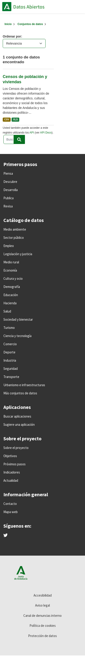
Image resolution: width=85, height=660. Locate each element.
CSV (6, 119)
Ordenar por (12, 36)
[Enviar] (19, 139)
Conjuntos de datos (30, 24)
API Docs (46, 132)
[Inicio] (8, 24)
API (31, 132)
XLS (15, 119)
